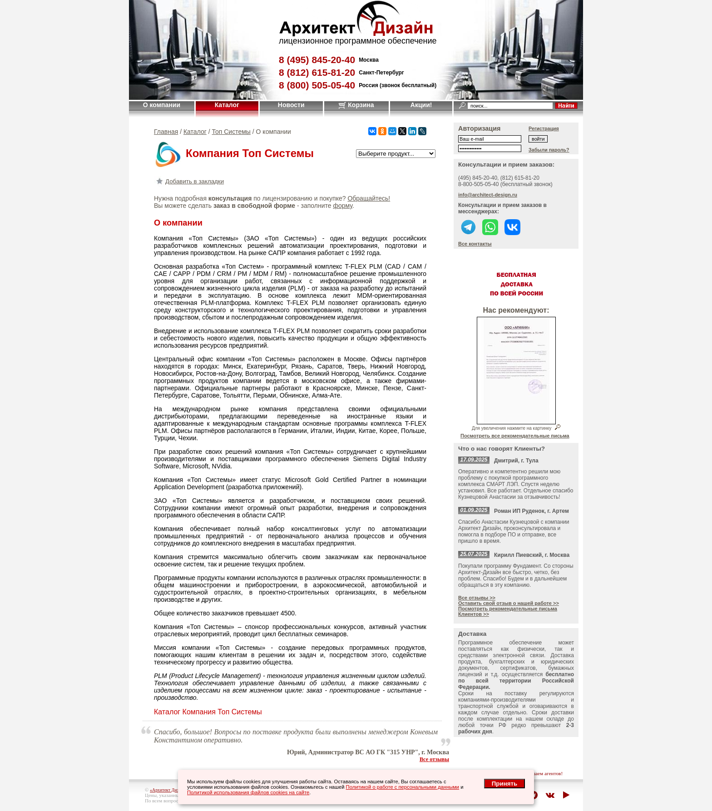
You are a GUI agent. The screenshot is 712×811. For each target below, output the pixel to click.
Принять (504, 783)
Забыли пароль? (549, 149)
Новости (291, 104)
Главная (166, 131)
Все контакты (475, 243)
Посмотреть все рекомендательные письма (514, 435)
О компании (161, 104)
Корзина (356, 104)
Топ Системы (231, 131)
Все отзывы (434, 759)
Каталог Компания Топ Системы (208, 712)
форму (342, 205)
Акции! (421, 104)
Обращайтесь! (368, 198)
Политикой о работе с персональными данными (403, 787)
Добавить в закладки (189, 181)
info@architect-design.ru (487, 194)
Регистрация (544, 128)
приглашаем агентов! (540, 773)
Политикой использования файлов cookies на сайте (248, 792)
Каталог (227, 104)
